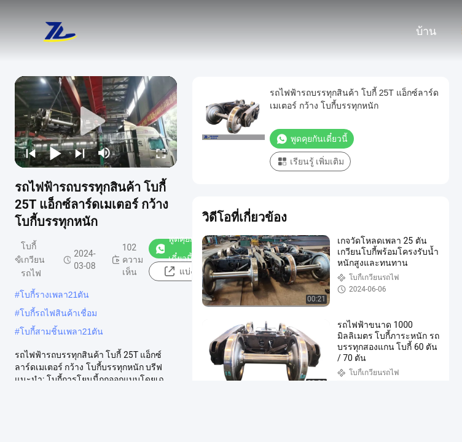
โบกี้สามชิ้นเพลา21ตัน (62, 331)
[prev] (30, 153)
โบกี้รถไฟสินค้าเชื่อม (58, 313)
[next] (80, 153)
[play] (95, 121)
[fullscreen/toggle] (161, 153)
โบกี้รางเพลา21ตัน (55, 295)
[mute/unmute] (104, 153)
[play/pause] (55, 153)
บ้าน (426, 31)
